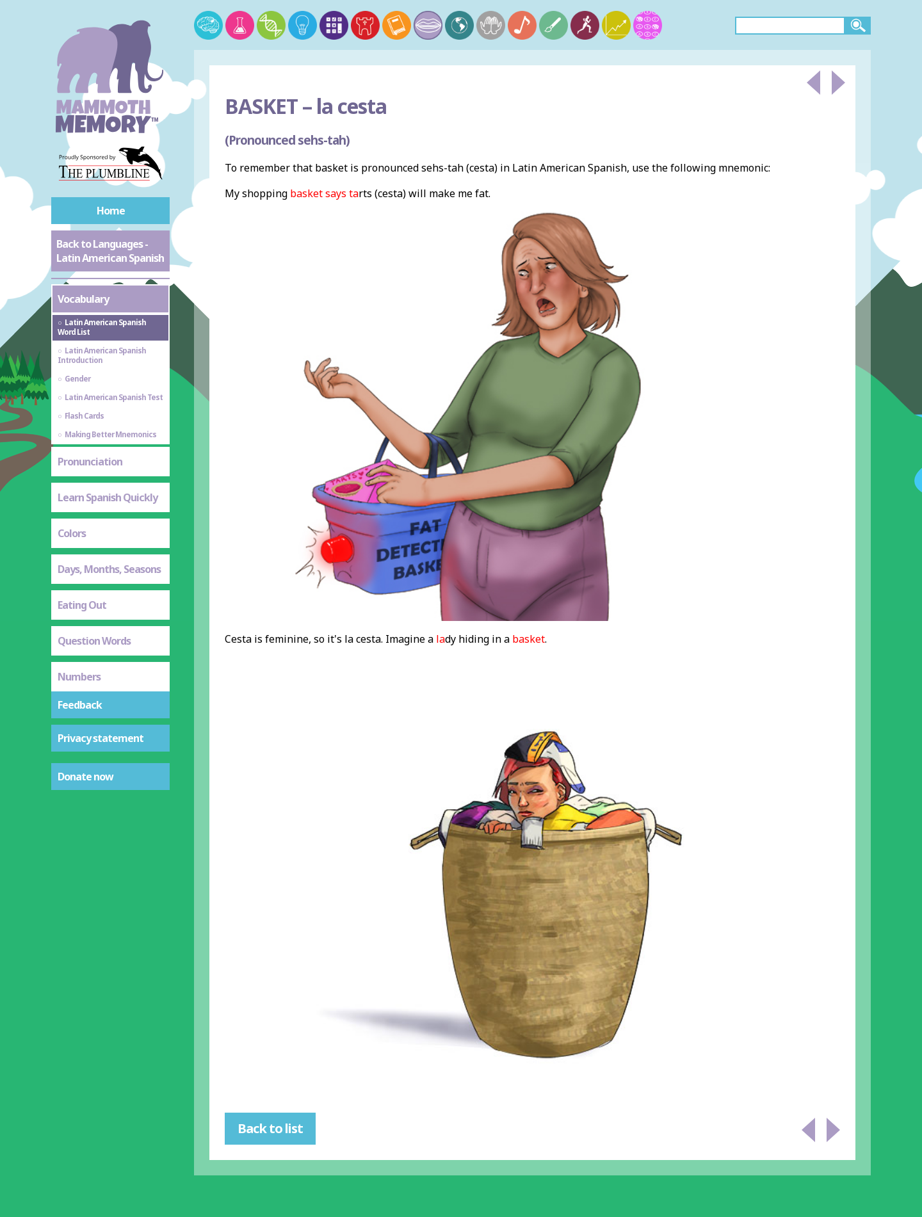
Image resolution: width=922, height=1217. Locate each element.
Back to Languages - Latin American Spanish (110, 251)
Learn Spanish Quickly (108, 497)
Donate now (85, 777)
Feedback (80, 705)
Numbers (79, 677)
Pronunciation (90, 462)
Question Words (94, 641)
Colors (72, 533)
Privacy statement (100, 738)
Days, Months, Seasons (109, 569)
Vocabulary (83, 299)
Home (111, 211)
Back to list (270, 1128)
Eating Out (82, 605)
